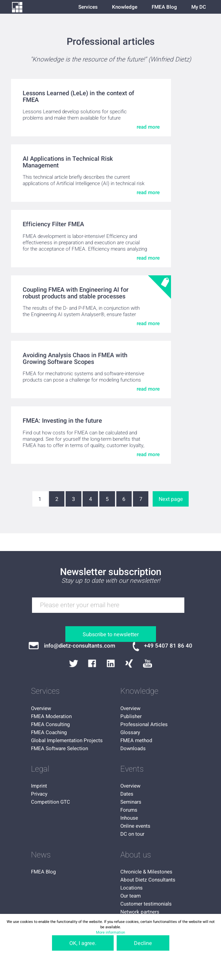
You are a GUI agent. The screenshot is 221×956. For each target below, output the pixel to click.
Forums (128, 810)
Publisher (131, 716)
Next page (171, 499)
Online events (135, 826)
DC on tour (132, 834)
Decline (143, 943)
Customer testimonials (146, 904)
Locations (131, 888)
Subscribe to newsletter (111, 635)
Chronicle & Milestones (146, 871)
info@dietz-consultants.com (79, 646)
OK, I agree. (82, 943)
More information (110, 932)
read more (148, 127)
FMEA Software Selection (59, 748)
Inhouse (129, 818)
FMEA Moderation (51, 716)
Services (88, 7)
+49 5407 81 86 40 (168, 646)
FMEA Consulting (50, 724)
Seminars (130, 802)
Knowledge (124, 7)
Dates (126, 794)
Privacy (39, 794)
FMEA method (136, 740)
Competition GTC (50, 802)
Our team (130, 896)
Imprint (39, 786)
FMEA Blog (164, 7)
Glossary (130, 732)
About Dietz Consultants (147, 879)
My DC (198, 7)
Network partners (139, 912)
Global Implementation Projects (67, 740)
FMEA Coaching (49, 732)
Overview (41, 708)
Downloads (133, 748)
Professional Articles (144, 724)
